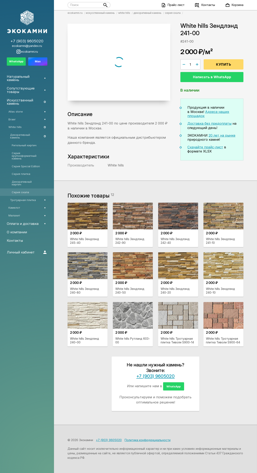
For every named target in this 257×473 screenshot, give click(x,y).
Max (38, 61)
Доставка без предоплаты (209, 123)
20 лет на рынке (222, 135)
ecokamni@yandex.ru (27, 45)
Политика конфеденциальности (148, 440)
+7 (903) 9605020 (155, 376)
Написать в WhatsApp (212, 77)
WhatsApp (173, 386)
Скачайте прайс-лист (205, 147)
